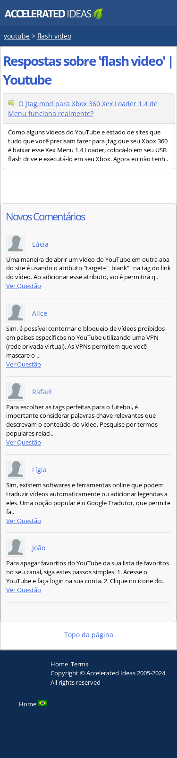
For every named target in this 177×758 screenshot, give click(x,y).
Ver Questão (23, 286)
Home (59, 664)
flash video (54, 35)
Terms (79, 664)
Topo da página (88, 634)
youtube (17, 35)
